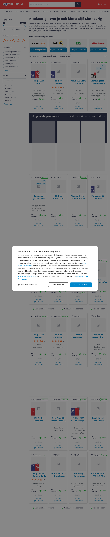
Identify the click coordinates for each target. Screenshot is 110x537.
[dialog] (55, 268)
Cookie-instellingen (83, 276)
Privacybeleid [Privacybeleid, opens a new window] (23, 279)
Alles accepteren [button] (80, 285)
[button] (27, 285)
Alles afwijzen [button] (57, 285)
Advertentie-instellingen (27, 276)
